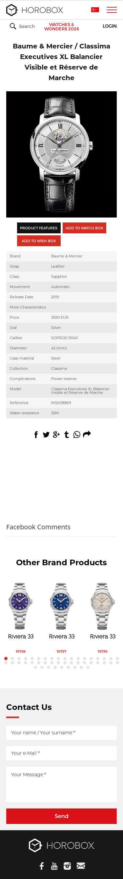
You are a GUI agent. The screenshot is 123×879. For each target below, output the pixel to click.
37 (35, 667)
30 (78, 662)
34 (104, 662)
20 (12, 662)
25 (45, 662)
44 (81, 667)
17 (111, 658)
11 (71, 658)
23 (32, 662)
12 (78, 658)
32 (91, 662)
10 (65, 658)
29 (71, 662)
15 (97, 658)
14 (91, 658)
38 (42, 667)
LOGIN (110, 26)
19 (6, 662)
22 (25, 662)
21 (19, 662)
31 (84, 662)
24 (38, 662)
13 (84, 658)
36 (117, 662)
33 (97, 662)
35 (111, 662)
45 (88, 667)
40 (55, 667)
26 (51, 662)
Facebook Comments (38, 526)
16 (104, 658)
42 (68, 667)
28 (65, 662)
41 (61, 667)
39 (48, 667)
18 (117, 658)
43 (74, 667)
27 (58, 662)
